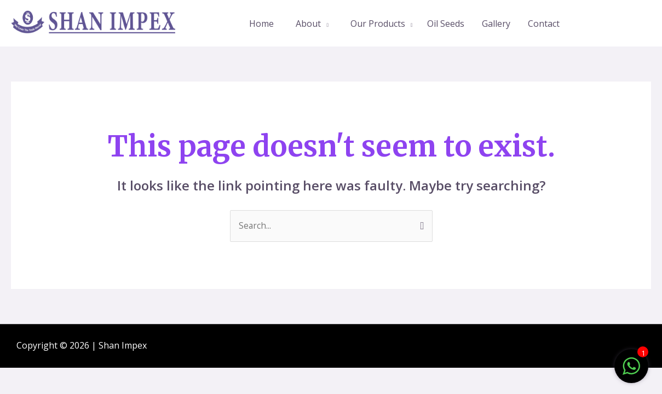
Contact (544, 24)
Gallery (496, 24)
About (308, 24)
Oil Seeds (445, 24)
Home (261, 24)
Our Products (377, 24)
